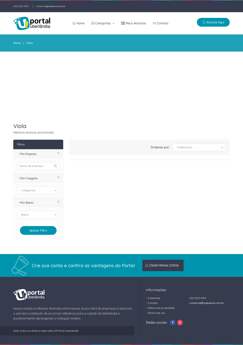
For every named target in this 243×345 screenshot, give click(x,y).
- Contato (152, 302)
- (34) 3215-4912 (197, 298)
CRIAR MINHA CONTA (162, 265)
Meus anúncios (133, 23)
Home (78, 23)
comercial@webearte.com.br (50, 6)
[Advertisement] (121, 80)
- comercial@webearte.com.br (206, 302)
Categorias (101, 23)
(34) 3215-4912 (21, 6)
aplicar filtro (38, 230)
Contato (160, 23)
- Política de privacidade (160, 307)
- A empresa (153, 298)
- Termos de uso (155, 312)
